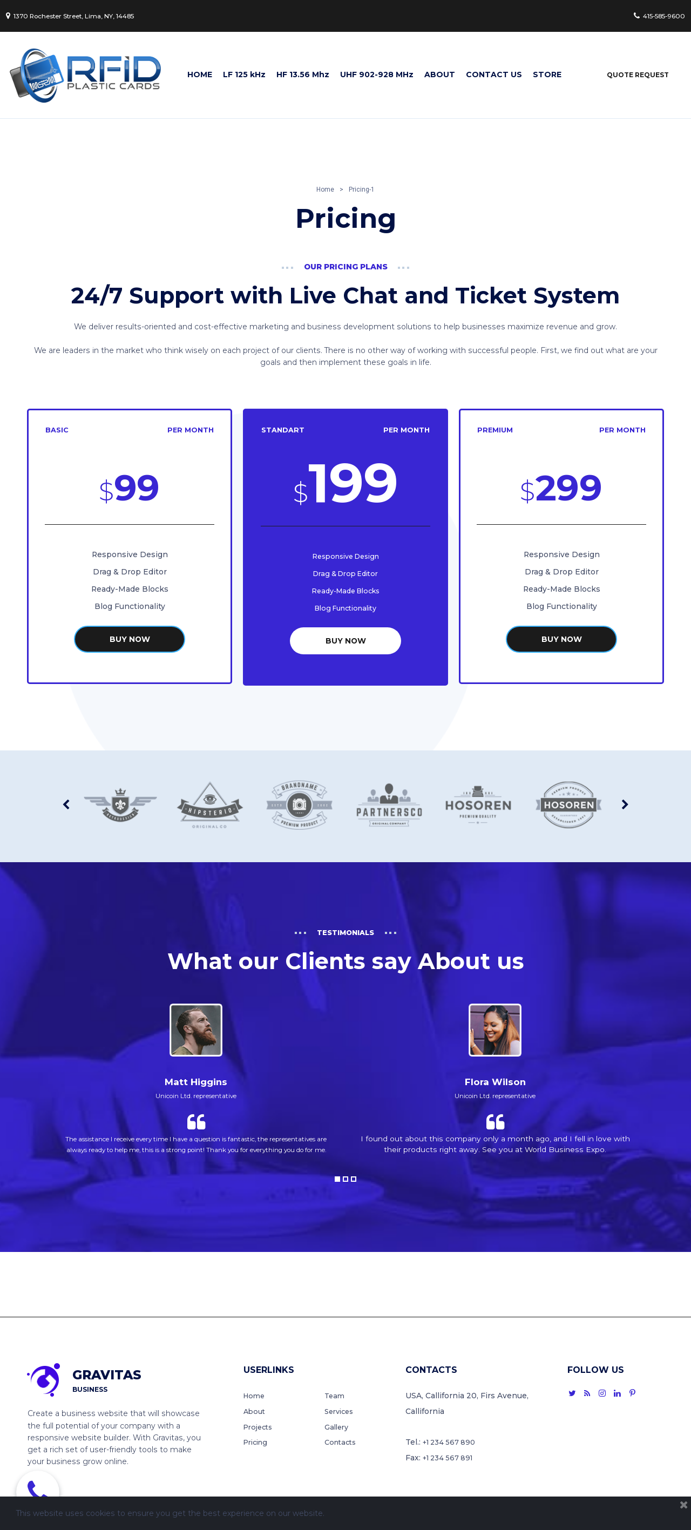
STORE (547, 75)
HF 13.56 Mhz (302, 75)
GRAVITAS (113, 1374)
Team (335, 1395)
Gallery (337, 1427)
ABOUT (439, 75)
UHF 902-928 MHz (377, 75)
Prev (66, 800)
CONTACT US (494, 75)
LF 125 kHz (244, 75)
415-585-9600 (653, 16)
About (255, 1411)
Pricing (257, 1442)
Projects (259, 1427)
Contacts (342, 1442)
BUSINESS (89, 1387)
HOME (199, 75)
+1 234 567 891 (451, 1458)
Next (625, 800)
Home (255, 1395)
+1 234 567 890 (452, 1442)
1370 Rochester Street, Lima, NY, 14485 (86, 16)
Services (340, 1411)
